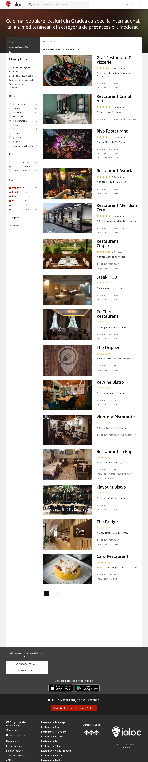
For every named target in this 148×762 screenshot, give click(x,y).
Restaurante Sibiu (51, 746)
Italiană (16, 108)
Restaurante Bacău (51, 760)
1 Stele (19, 205)
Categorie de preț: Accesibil (21, 80)
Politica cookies (14, 750)
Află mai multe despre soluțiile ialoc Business (74, 708)
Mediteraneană (20, 120)
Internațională (19, 104)
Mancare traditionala (23, 145)
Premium (22, 170)
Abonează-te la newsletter (25, 667)
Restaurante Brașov (52, 736)
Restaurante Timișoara (53, 731)
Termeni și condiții (16, 755)
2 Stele (19, 200)
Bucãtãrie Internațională (107, 88)
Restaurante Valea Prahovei (56, 750)
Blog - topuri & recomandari (16, 724)
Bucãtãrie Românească (106, 474)
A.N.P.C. (10, 760)
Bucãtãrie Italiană (128, 119)
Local (15, 125)
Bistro (111, 505)
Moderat (102, 83)
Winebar (124, 228)
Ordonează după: (51, 49)
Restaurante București (53, 722)
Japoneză (17, 137)
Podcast (13, 730)
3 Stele (19, 196)
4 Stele (19, 192)
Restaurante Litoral (51, 755)
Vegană (16, 141)
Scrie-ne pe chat (17, 735)
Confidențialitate (15, 746)
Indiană (16, 133)
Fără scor (20, 209)
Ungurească (18, 116)
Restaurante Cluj (50, 727)
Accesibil (21, 162)
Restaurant (114, 83)
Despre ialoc (13, 741)
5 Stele (19, 187)
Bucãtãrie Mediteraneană (107, 158)
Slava (15, 129)
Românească (19, 112)
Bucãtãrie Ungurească (106, 478)
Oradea (53, 41)
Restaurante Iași (50, 741)
